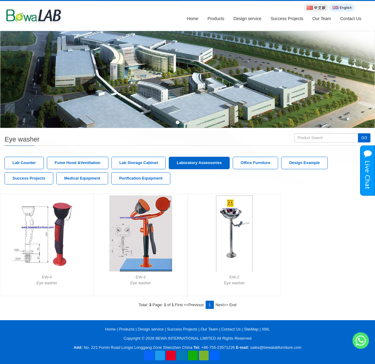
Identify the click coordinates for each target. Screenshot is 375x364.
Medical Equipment (82, 178)
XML (266, 329)
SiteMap (251, 329)
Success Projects (287, 18)
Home (192, 18)
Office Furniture (256, 162)
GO (364, 138)
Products (215, 18)
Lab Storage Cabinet (138, 162)
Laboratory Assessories (199, 162)
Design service (247, 18)
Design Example (304, 162)
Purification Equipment (140, 178)
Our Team (322, 18)
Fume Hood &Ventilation (78, 162)
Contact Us (350, 18)
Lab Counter (24, 162)
